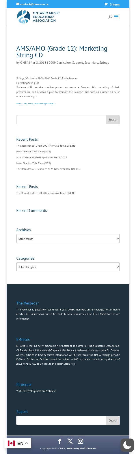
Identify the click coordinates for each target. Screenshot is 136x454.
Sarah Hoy (69, 363)
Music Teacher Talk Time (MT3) (33, 151)
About (103, 314)
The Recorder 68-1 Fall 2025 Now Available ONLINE (45, 145)
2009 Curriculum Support (66, 63)
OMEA (24, 63)
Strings (104, 63)
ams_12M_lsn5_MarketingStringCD (36, 103)
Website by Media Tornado (81, 448)
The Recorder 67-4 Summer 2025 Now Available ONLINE (48, 168)
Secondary (91, 63)
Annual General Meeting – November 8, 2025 (41, 157)
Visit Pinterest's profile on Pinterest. (36, 391)
